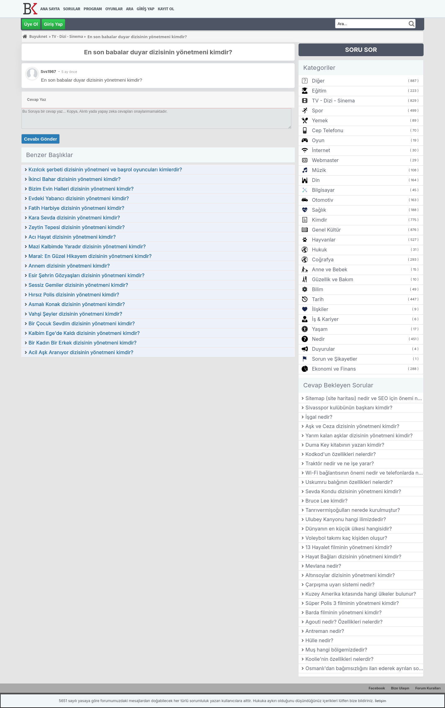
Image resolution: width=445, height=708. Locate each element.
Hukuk (319, 249)
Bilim (317, 289)
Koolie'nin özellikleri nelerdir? (339, 659)
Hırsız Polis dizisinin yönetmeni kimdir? (74, 294)
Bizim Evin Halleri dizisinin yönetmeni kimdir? (81, 189)
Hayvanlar (323, 240)
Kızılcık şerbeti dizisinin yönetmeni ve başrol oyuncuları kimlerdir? (105, 169)
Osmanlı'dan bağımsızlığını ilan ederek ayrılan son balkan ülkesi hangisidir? (364, 668)
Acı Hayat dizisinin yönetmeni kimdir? (72, 237)
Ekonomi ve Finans (334, 369)
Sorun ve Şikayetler (334, 359)
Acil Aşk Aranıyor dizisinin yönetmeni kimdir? (81, 352)
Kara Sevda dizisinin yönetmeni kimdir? (74, 217)
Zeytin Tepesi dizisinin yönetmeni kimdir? (77, 227)
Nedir (318, 339)
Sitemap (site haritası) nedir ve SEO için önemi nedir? (364, 398)
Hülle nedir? (319, 640)
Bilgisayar (323, 190)
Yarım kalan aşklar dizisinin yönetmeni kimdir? (358, 435)
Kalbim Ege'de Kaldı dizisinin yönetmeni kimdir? (84, 333)
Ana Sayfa (50, 9)
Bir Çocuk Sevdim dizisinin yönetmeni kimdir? (82, 323)
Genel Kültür (326, 230)
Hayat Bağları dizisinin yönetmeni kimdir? (353, 556)
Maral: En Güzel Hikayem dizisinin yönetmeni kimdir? (90, 256)
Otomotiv (322, 200)
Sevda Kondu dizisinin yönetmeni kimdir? (353, 491)
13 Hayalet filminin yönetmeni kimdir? (348, 547)
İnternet (321, 150)
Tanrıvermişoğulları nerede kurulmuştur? (352, 510)
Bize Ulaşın (400, 688)
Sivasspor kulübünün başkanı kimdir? (348, 407)
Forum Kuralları (428, 688)
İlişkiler (320, 309)
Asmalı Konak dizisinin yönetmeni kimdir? (77, 304)
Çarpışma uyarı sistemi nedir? (340, 584)
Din (316, 180)
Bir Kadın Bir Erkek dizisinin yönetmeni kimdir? (83, 343)
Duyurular (323, 349)
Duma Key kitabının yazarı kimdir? (344, 445)
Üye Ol (31, 24)
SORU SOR (361, 49)
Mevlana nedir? (323, 566)
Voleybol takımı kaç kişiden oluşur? (346, 538)
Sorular (71, 9)
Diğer (318, 81)
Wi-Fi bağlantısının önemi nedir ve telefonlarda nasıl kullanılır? (364, 473)
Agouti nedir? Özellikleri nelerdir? (344, 622)
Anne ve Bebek (329, 269)
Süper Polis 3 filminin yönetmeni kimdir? (352, 603)
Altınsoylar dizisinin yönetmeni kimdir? (350, 575)
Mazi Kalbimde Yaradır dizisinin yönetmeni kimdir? (87, 246)
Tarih (318, 299)
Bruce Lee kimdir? (326, 501)
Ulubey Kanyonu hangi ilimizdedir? (345, 519)
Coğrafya (323, 259)
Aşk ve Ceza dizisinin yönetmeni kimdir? (352, 426)
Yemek (320, 120)
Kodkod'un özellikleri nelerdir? (340, 454)
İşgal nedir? (318, 417)
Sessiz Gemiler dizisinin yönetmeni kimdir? (78, 285)
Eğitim (319, 91)
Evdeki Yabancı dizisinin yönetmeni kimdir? (79, 198)
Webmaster (325, 160)
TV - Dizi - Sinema (333, 100)
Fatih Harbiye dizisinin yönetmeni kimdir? (76, 208)
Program (93, 9)
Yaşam (319, 329)
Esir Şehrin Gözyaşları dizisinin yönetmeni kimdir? (86, 275)
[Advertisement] (158, 404)
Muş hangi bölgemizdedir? (336, 650)
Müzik (319, 170)
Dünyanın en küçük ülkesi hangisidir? (348, 528)
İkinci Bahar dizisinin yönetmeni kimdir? (74, 179)
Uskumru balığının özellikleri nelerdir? (349, 482)
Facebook (377, 688)
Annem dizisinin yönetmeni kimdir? (69, 266)
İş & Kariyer (325, 319)
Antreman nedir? (324, 631)
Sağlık (319, 210)
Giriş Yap (146, 9)
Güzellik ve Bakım (332, 279)
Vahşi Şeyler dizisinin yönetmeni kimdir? (75, 314)
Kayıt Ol (166, 9)
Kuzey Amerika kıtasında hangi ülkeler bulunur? (360, 594)
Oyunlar (114, 9)
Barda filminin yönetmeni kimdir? (343, 612)
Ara (129, 9)
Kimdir (319, 220)
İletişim (380, 701)
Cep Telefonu (327, 130)
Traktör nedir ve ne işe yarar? (339, 463)
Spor (317, 110)
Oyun (318, 140)
